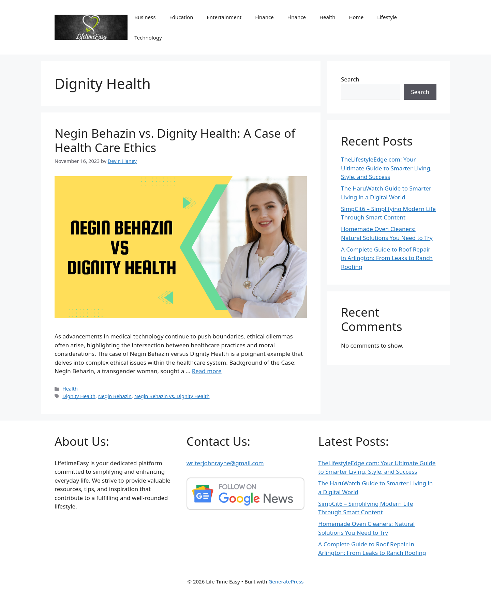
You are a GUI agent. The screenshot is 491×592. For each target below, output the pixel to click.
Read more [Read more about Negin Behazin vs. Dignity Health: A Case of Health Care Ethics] (207, 371)
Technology (148, 37)
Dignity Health (78, 396)
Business (144, 17)
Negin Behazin (115, 396)
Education (181, 17)
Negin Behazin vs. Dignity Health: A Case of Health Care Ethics (175, 140)
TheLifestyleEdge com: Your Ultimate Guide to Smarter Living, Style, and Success (386, 168)
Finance (264, 17)
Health (327, 17)
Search (350, 79)
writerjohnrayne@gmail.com (225, 463)
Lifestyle (387, 17)
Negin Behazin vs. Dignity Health (172, 396)
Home (356, 17)
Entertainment (224, 17)
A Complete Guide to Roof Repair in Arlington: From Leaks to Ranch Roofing (387, 258)
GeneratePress (285, 581)
